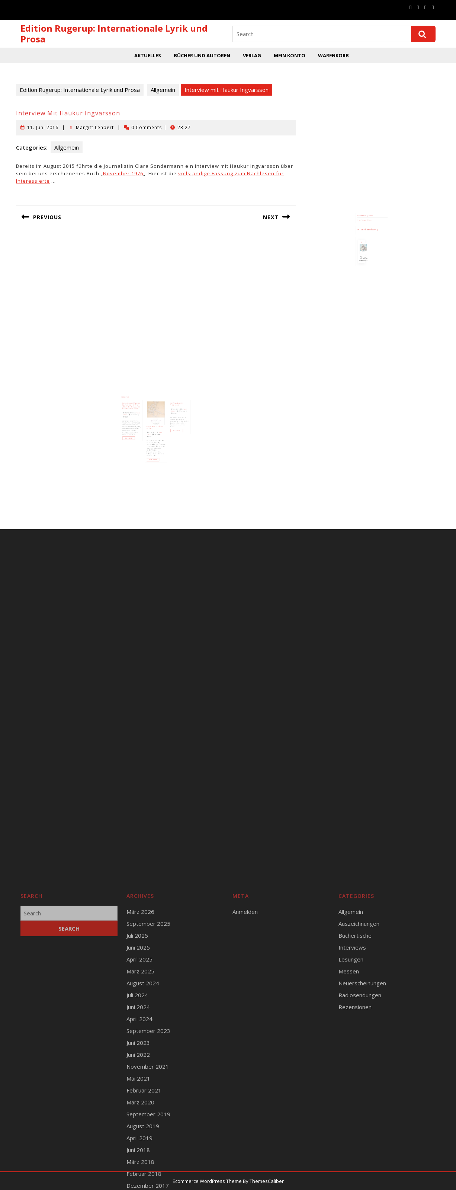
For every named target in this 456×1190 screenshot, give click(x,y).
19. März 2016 (137, 415)
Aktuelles (147, 55)
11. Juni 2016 (42, 127)
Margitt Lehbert (95, 127)
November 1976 (123, 173)
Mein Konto (289, 55)
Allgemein (163, 89)
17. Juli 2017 (170, 412)
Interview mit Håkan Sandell (155, 425)
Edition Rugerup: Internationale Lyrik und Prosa (114, 33)
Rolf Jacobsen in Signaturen (170, 409)
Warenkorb (333, 55)
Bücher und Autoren (202, 55)
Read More (138, 433)
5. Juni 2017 (153, 428)
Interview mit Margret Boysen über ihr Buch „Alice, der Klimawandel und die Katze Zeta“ (139, 410)
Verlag (252, 55)
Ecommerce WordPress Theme (207, 1181)
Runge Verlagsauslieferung (367, 223)
